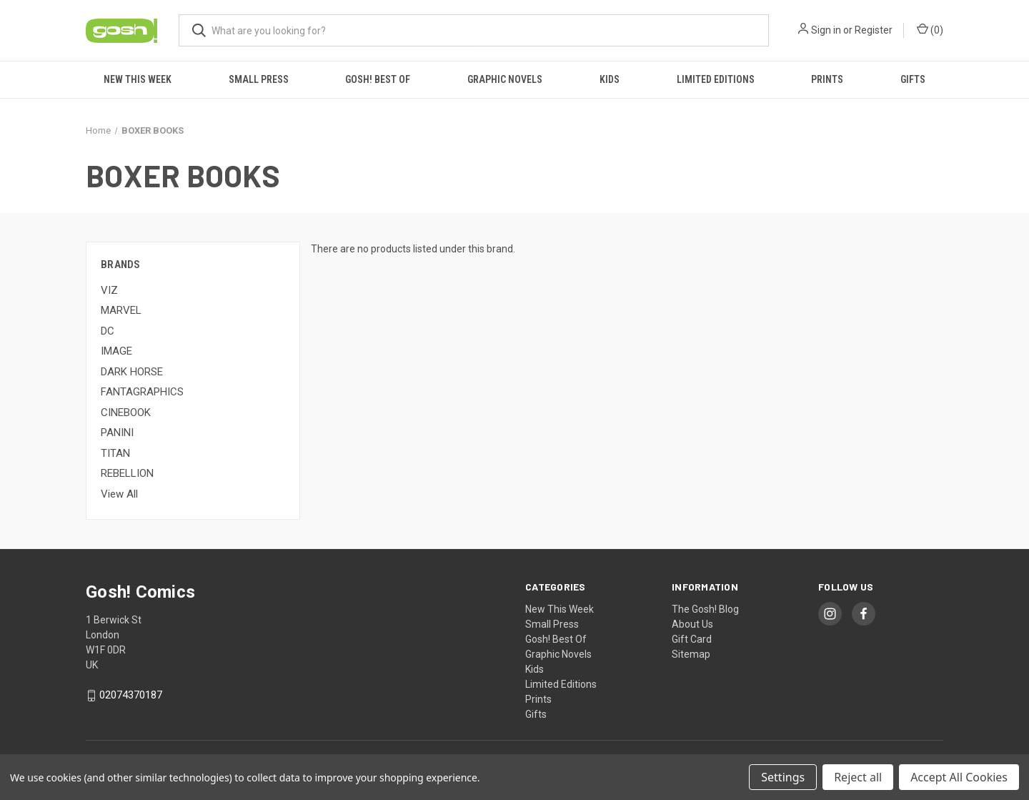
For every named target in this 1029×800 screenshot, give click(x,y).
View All (119, 494)
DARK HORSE (132, 371)
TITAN (115, 453)
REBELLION (127, 473)
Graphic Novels (504, 79)
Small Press (259, 79)
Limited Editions (716, 79)
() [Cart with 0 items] (930, 29)
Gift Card (692, 639)
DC (107, 331)
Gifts (912, 79)
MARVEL (121, 310)
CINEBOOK (126, 412)
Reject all (858, 777)
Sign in (826, 30)
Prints (827, 79)
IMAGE (116, 351)
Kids (610, 79)
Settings (783, 777)
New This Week (138, 79)
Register (874, 30)
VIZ (109, 290)
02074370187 (130, 695)
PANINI (117, 432)
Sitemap (691, 654)
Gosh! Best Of (377, 79)
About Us (692, 624)
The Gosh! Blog (705, 609)
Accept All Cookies (959, 777)
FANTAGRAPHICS (142, 391)
